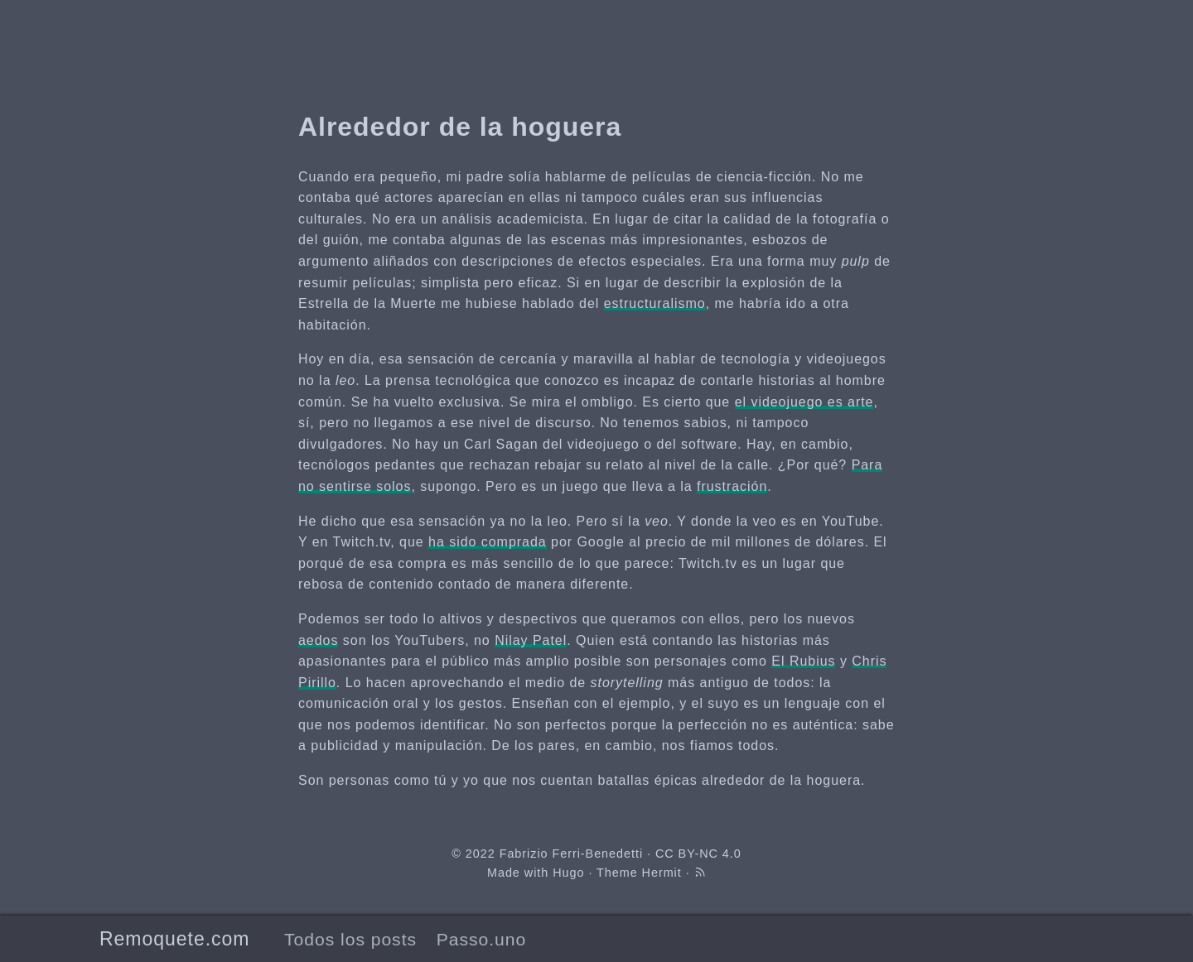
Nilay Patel (531, 640)
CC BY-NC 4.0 (698, 853)
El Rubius (803, 661)
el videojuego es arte (804, 402)
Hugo (568, 872)
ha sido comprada (487, 542)
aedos (318, 640)
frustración (732, 486)
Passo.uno (481, 939)
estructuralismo (655, 303)
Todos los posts (350, 939)
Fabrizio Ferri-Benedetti (571, 853)
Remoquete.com (174, 939)
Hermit (662, 872)
